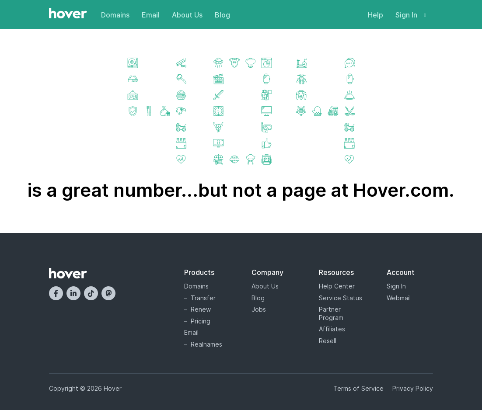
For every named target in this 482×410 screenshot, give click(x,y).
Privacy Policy (412, 388)
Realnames (206, 344)
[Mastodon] (108, 293)
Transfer (203, 298)
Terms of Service (358, 388)
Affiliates (332, 329)
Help (375, 14)
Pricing (200, 321)
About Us (187, 14)
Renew (201, 309)
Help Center (337, 286)
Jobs (258, 309)
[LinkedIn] (73, 293)
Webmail (399, 298)
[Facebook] (56, 293)
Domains (115, 14)
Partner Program (331, 313)
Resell (327, 340)
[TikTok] (91, 293)
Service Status (340, 298)
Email (151, 14)
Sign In (410, 14)
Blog (222, 14)
